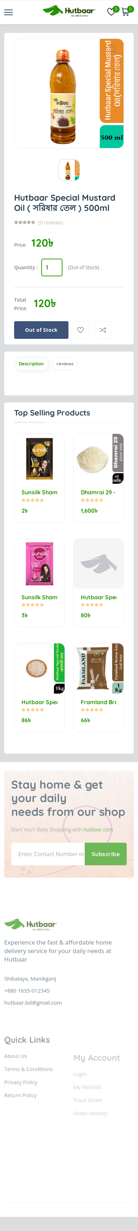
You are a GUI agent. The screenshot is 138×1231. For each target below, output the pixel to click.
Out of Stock (41, 329)
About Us (15, 1084)
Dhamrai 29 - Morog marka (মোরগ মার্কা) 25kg (99, 492)
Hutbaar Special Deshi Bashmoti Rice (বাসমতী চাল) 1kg (40, 702)
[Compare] (103, 330)
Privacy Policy (20, 1110)
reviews (64, 363)
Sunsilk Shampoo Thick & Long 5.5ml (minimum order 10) (40, 597)
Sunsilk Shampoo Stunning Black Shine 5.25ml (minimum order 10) (40, 492)
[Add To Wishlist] (80, 330)
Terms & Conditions (28, 1097)
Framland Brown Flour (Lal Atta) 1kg (99, 702)
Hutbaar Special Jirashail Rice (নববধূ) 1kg (99, 597)
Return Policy (20, 1123)
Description (31, 363)
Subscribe (106, 854)
